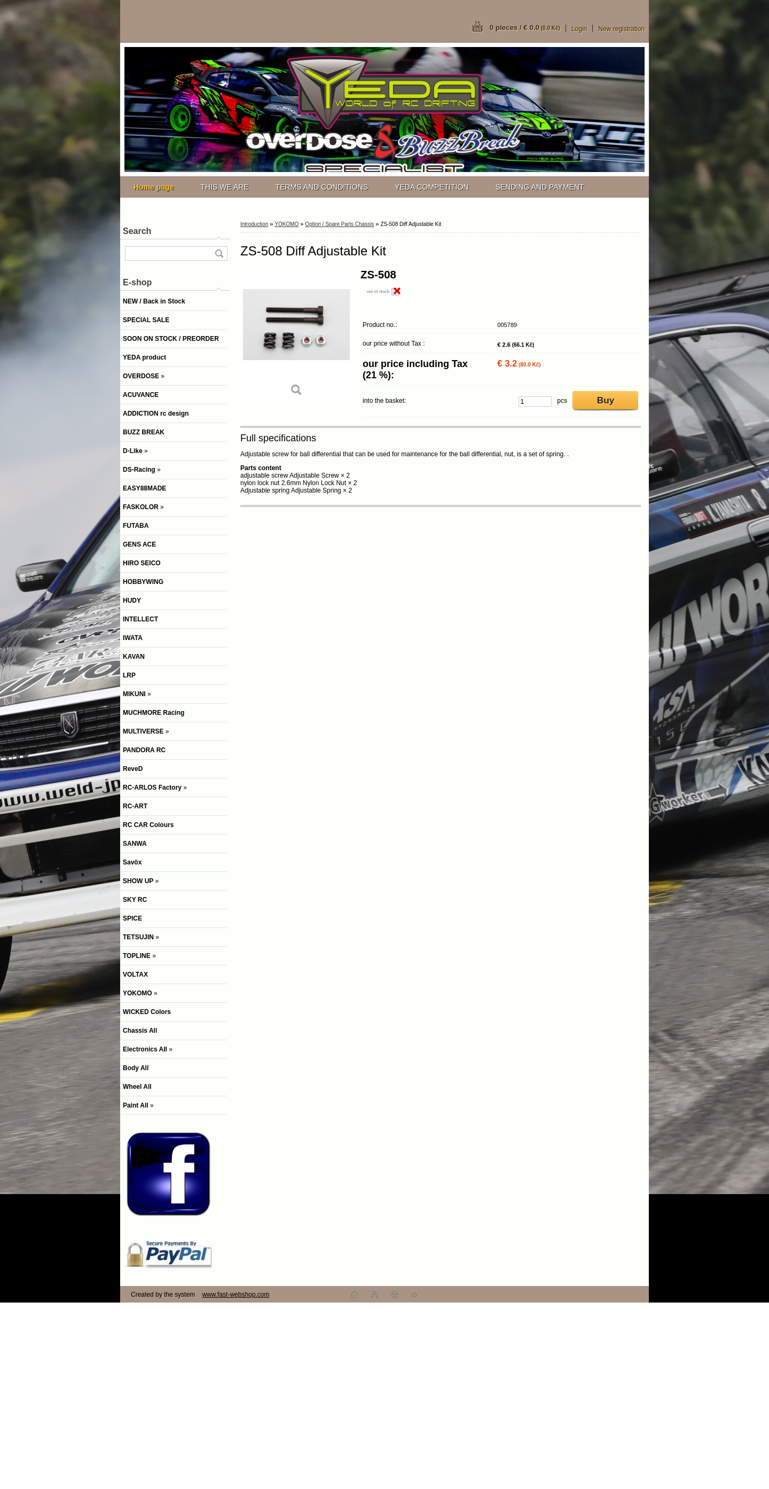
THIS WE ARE (224, 187)
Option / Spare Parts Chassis (339, 224)
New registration (621, 29)
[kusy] (535, 401)
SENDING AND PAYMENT (540, 187)
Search (137, 231)
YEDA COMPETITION (431, 187)
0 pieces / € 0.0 (525, 28)
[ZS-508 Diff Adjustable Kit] (296, 336)
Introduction (254, 224)
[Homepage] (153, 187)
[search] (219, 253)
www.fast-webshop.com (235, 1294)
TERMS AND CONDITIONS (322, 187)
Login (579, 29)
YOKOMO (286, 224)
